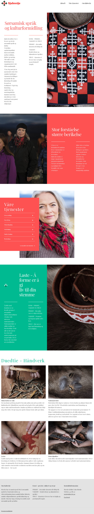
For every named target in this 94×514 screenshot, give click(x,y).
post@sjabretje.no (69, 494)
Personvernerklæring (6, 511)
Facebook (67, 497)
